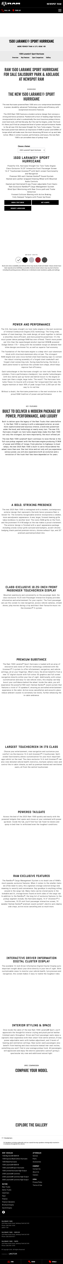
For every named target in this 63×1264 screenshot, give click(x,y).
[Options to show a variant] (31, 150)
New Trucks (6, 1187)
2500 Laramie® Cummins (11, 1174)
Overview (15, 58)
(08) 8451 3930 (10, 1225)
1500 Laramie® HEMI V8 (10, 1165)
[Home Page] (11, 4)
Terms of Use (37, 1185)
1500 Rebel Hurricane (9, 1162)
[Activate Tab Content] (18, 260)
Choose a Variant (31, 148)
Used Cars (5, 1193)
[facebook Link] (3, 1212)
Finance (4, 1199)
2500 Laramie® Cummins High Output (15, 1177)
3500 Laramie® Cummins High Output (15, 1180)
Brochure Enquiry (8, 1205)
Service (35, 1156)
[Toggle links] (9, 1254)
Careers (35, 1175)
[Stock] (10, 1261)
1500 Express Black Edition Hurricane (14, 1159)
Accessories (37, 1162)
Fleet (4, 1196)
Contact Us (36, 1169)
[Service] (31, 1261)
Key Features (25, 58)
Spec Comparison (37, 58)
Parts (34, 1159)
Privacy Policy (37, 1182)
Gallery (48, 58)
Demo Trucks (6, 1190)
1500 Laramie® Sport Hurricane (13, 1168)
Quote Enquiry (7, 1208)
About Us (36, 1172)
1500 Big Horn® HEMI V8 (10, 1156)
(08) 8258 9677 (10, 1236)
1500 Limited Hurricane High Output (14, 1171)
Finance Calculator (8, 1202)
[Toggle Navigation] (59, 10)
